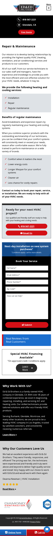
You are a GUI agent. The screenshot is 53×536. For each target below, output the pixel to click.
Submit (27, 324)
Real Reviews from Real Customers (17, 340)
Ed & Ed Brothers (25, 518)
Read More (10, 489)
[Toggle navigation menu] (48, 7)
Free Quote (26, 32)
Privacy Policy (35, 522)
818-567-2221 (26, 226)
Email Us (26, 233)
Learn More (27, 368)
